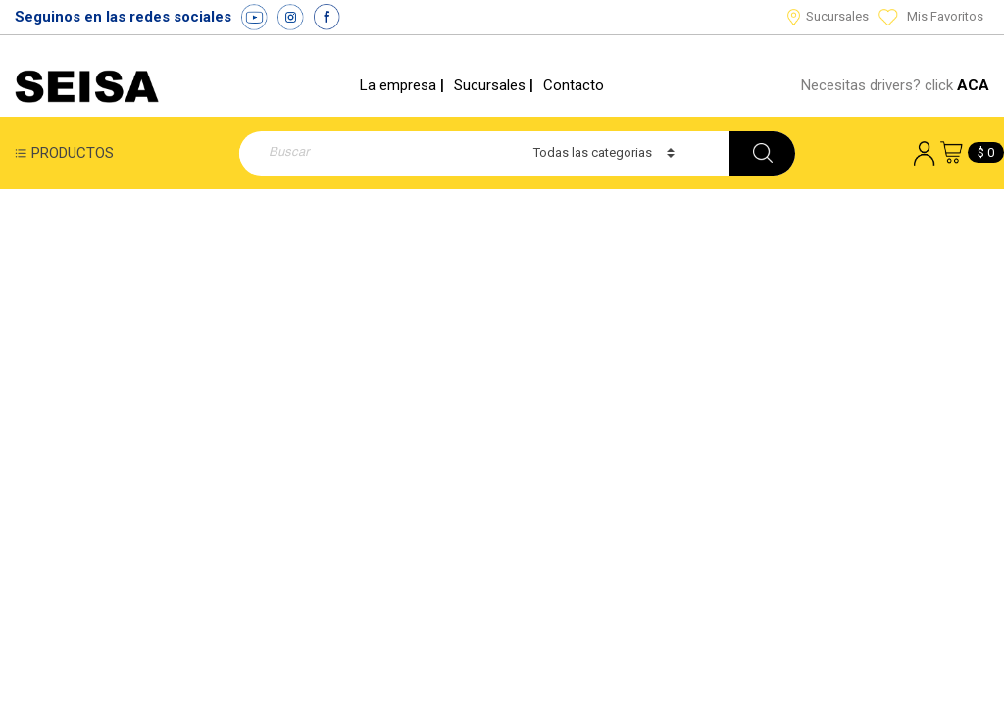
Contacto (573, 85)
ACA (973, 85)
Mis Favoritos (930, 16)
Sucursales (828, 16)
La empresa (398, 85)
